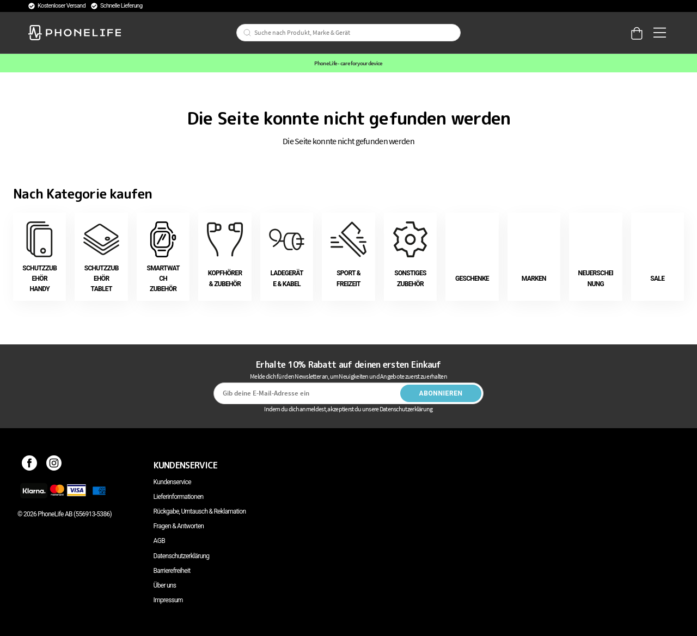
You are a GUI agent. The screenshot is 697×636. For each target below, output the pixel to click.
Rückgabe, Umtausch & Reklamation (200, 511)
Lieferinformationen (179, 497)
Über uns (165, 585)
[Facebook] (30, 465)
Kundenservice (172, 482)
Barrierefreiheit (172, 571)
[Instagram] (54, 465)
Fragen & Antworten (179, 526)
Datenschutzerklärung (182, 556)
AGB (159, 541)
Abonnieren (441, 393)
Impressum (168, 600)
